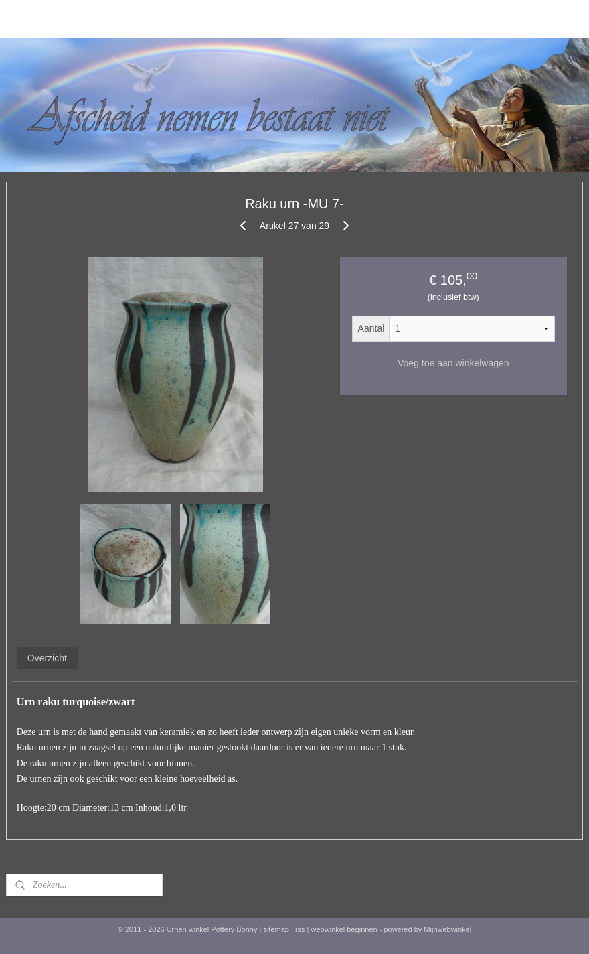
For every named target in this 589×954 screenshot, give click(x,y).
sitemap (276, 929)
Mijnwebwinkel (447, 929)
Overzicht (47, 658)
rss (300, 929)
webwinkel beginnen (344, 929)
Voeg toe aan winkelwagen (453, 363)
